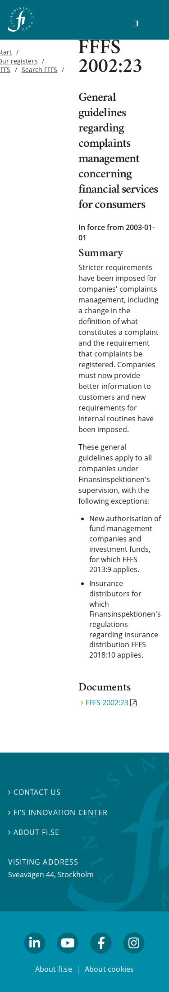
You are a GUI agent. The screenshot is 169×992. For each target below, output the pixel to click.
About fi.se (33, 832)
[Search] (135, 23)
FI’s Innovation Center (58, 812)
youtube (68, 957)
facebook (101, 957)
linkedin (35, 957)
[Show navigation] (149, 22)
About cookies (109, 969)
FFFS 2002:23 (107, 703)
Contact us (34, 792)
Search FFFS (39, 69)
